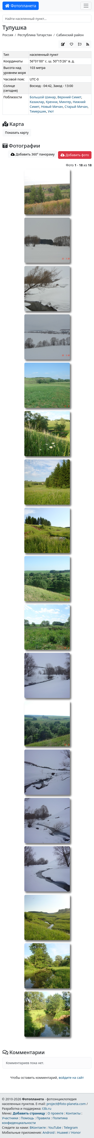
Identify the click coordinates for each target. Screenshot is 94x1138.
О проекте (55, 1113)
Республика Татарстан (35, 35)
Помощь (27, 1118)
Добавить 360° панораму (33, 154)
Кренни (51, 102)
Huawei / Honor (69, 1132)
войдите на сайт (71, 1077)
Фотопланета (20, 5)
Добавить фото (75, 155)
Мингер (65, 102)
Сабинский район (70, 35)
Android (49, 1132)
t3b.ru (46, 1108)
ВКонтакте (38, 1127)
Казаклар (37, 102)
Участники (10, 1118)
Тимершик (38, 111)
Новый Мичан (52, 106)
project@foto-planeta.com (66, 1104)
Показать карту (16, 132)
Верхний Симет (69, 97)
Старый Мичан (76, 106)
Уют (51, 111)
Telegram (71, 1127)
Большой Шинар (43, 97)
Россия (8, 35)
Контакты (73, 1113)
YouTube (54, 1127)
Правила (43, 1118)
